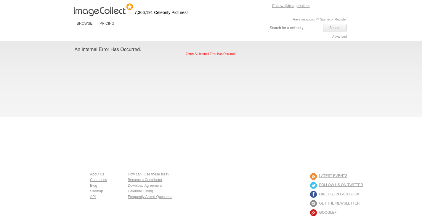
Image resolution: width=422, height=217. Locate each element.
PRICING (107, 23)
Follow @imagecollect (291, 6)
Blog (93, 185)
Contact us (98, 180)
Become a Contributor (145, 180)
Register (341, 19)
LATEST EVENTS (333, 176)
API (93, 197)
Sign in (325, 19)
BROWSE (84, 23)
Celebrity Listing (140, 191)
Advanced (339, 36)
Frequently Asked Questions (150, 197)
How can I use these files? (148, 174)
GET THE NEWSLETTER (339, 203)
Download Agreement (145, 185)
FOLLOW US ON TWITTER (341, 185)
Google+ (328, 212)
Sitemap (96, 191)
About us (97, 174)
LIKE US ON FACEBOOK (339, 194)
